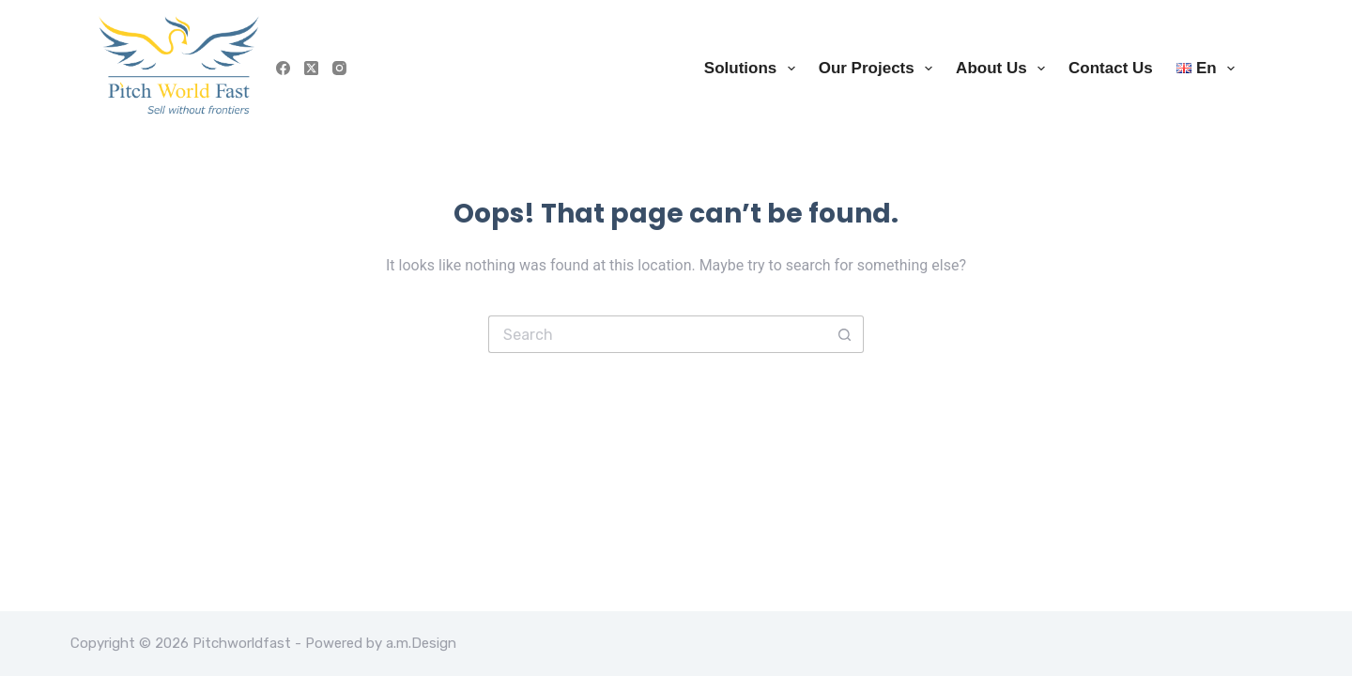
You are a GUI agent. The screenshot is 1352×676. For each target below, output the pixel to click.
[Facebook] (283, 68)
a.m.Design (421, 643)
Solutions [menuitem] (753, 68)
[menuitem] (1199, 68)
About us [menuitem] (1004, 68)
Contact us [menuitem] (1110, 68)
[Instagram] (339, 68)
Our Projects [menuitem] (879, 68)
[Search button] (845, 334)
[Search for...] (657, 334)
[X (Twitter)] (311, 68)
